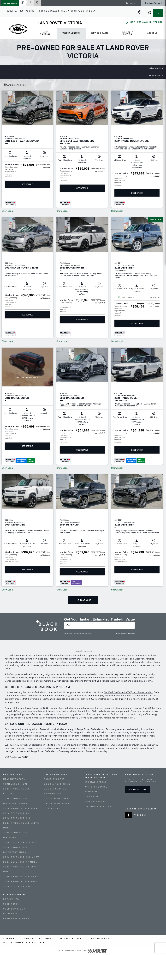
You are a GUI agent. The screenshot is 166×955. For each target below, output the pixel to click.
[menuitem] (45, 33)
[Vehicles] (99, 625)
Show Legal (7, 211)
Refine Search (154, 68)
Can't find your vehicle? (125, 633)
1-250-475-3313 (26, 11)
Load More (84, 600)
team (118, 744)
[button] (10, 3)
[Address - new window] (67, 11)
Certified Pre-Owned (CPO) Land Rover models (128, 692)
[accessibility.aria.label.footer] (97, 951)
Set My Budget (154, 75)
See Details (27, 184)
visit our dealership (32, 744)
